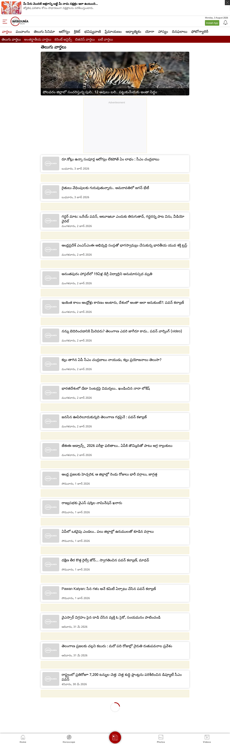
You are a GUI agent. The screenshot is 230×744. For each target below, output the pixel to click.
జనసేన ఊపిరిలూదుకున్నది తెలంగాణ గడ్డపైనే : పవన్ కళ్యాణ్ (104, 416)
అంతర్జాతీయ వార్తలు (37, 39)
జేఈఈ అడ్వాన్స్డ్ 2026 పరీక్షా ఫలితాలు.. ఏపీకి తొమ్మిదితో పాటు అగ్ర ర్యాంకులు (117, 445)
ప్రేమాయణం (113, 31)
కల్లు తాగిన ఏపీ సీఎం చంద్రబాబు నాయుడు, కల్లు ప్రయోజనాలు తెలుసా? (111, 359)
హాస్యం (163, 31)
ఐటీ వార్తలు (105, 39)
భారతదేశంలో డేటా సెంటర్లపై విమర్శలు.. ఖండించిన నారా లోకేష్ (106, 388)
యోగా (149, 31)
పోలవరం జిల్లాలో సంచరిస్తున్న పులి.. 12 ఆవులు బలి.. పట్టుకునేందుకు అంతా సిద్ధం (100, 91)
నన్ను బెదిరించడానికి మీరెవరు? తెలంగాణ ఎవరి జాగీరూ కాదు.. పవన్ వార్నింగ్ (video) (122, 331)
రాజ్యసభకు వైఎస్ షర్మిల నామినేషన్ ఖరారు (92, 502)
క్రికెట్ (77, 31)
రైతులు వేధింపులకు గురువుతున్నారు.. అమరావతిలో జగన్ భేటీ (105, 187)
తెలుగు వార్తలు (11, 39)
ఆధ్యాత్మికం (133, 31)
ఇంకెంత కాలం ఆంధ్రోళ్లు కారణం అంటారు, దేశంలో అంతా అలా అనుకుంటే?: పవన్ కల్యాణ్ (123, 302)
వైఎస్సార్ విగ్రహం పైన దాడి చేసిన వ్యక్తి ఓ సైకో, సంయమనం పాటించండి (111, 617)
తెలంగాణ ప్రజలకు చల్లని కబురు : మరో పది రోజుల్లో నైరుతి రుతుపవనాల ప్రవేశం (117, 645)
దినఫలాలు (179, 31)
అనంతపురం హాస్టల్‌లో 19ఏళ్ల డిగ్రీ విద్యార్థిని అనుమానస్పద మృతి (107, 273)
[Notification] (225, 22)
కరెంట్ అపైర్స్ (63, 39)
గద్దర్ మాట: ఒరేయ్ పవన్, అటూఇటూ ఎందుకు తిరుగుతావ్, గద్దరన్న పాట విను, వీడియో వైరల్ (123, 218)
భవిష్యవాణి (92, 31)
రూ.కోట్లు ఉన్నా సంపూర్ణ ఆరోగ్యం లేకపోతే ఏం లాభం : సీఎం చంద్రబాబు (110, 159)
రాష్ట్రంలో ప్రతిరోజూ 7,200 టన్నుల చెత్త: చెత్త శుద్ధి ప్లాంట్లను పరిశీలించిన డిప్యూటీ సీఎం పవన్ (122, 677)
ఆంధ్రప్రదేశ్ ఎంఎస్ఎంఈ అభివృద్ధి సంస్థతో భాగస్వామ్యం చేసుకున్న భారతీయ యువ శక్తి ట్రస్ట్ (124, 245)
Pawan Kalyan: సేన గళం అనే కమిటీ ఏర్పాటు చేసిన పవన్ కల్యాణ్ (109, 588)
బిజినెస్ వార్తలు (85, 39)
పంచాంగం (23, 31)
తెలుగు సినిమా (44, 31)
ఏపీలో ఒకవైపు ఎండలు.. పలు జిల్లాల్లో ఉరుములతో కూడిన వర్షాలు (108, 531)
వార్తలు (7, 31)
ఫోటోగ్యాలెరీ (199, 31)
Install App (212, 23)
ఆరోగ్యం (64, 31)
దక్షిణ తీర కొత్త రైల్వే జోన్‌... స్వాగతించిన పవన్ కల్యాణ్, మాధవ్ (105, 560)
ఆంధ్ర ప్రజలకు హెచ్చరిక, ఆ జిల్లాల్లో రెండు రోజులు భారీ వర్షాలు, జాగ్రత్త (109, 474)
